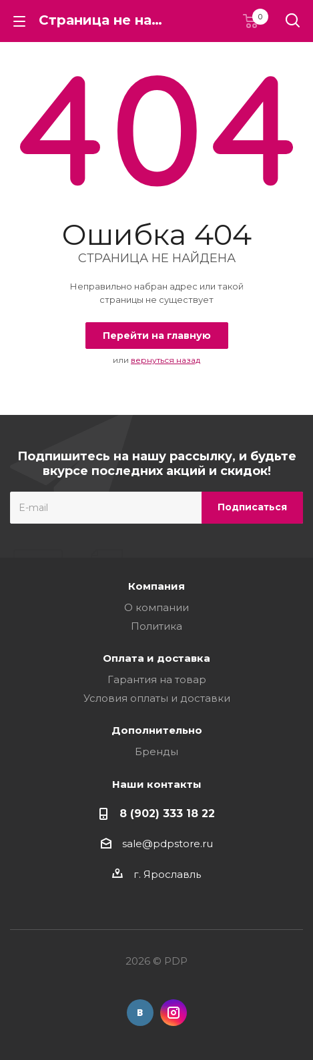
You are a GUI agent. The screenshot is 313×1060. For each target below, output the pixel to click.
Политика (156, 626)
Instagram (173, 1012)
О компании (156, 607)
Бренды (156, 751)
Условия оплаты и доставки (156, 698)
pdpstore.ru (183, 843)
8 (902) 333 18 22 (167, 813)
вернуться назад (165, 360)
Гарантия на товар (156, 679)
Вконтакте (140, 1012)
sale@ (137, 843)
